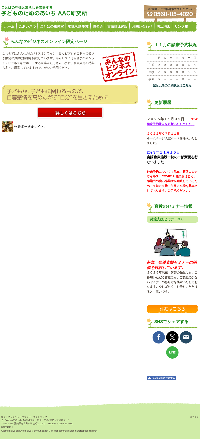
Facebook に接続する (161, 378)
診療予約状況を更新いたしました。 (170, 124)
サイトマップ (40, 417)
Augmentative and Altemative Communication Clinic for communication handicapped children (49, 430)
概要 (3, 417)
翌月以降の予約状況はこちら (172, 85)
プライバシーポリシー (19, 417)
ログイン (194, 417)
